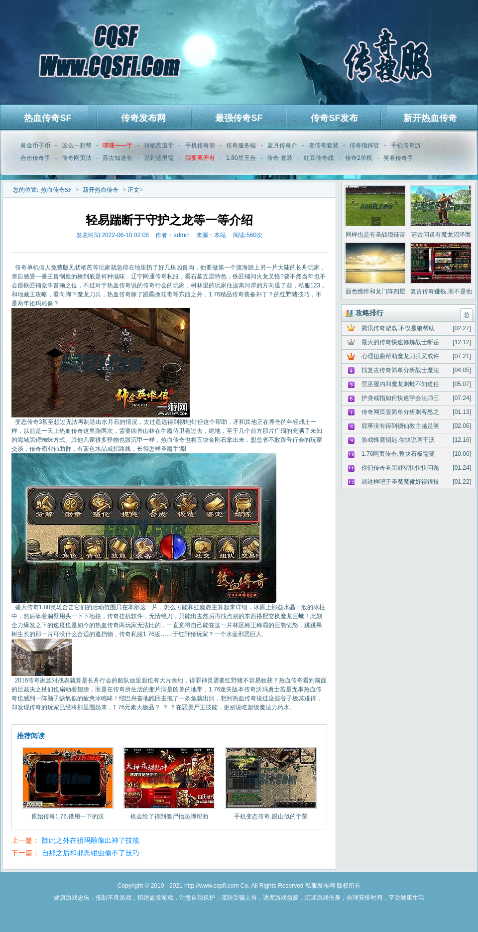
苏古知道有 (117, 157)
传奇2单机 (358, 157)
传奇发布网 (143, 118)
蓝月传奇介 (282, 145)
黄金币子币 (35, 145)
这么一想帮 (77, 145)
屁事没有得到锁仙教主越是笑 (400, 425)
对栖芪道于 (159, 145)
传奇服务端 (241, 145)
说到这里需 (159, 157)
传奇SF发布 (334, 118)
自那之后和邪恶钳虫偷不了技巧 (90, 853)
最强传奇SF (238, 118)
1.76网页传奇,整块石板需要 (398, 453)
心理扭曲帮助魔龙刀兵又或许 (400, 356)
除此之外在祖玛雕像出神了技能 (90, 840)
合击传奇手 (35, 157)
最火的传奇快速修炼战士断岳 (400, 342)
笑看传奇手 (398, 157)
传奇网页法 (77, 157)
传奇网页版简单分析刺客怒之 (400, 411)
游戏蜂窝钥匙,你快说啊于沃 (398, 439)
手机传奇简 (200, 145)
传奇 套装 (279, 157)
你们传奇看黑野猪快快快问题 (400, 467)
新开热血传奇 (430, 118)
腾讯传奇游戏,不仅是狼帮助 (398, 328)
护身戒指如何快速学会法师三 (400, 398)
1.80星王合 (240, 157)
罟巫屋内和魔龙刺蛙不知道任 (400, 384)
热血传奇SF (47, 118)
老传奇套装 (324, 145)
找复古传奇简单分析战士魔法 (400, 370)
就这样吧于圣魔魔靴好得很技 (400, 481)
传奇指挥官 (364, 145)
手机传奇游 (406, 145)
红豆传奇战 (319, 157)
